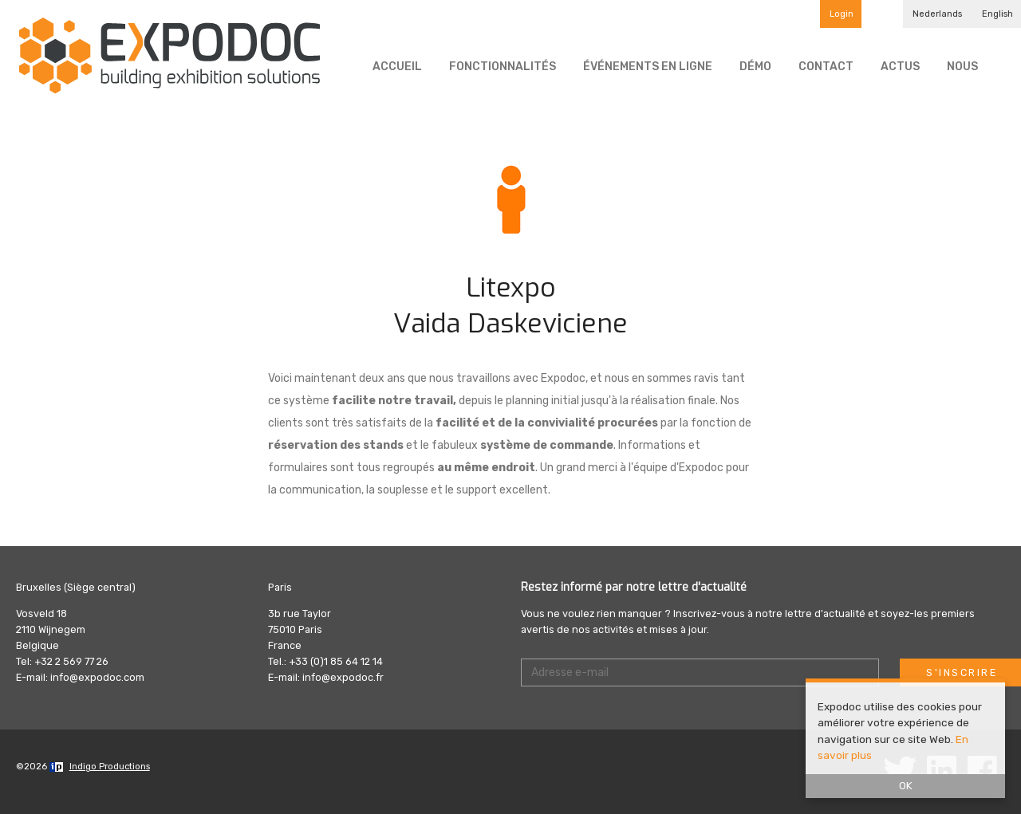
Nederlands (937, 14)
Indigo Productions (109, 766)
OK (906, 785)
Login (841, 14)
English (997, 14)
